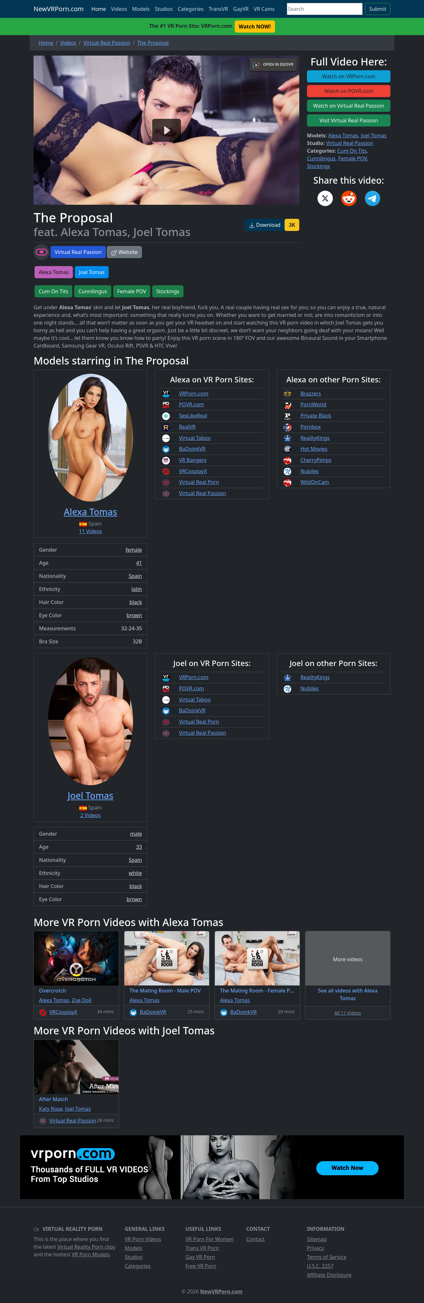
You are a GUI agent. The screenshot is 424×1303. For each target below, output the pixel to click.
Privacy (315, 1248)
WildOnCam (315, 482)
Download (264, 224)
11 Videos (90, 531)
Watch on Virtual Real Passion (348, 105)
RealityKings (315, 437)
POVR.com (191, 404)
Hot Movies (314, 448)
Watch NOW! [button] (255, 26)
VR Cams (264, 8)
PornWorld (313, 404)
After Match (53, 1099)
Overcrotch (52, 990)
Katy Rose (50, 1108)
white (135, 873)
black (136, 602)
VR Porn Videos (143, 1239)
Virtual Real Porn (199, 482)
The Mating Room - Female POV (258, 990)
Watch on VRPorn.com (348, 76)
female (133, 549)
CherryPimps (316, 460)
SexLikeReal (193, 415)
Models (141, 8)
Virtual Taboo (195, 437)
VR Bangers (193, 460)
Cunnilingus (321, 158)
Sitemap (317, 1239)
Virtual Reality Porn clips (86, 1246)
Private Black (316, 415)
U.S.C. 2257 (320, 1265)
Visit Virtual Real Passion (348, 120)
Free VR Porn (200, 1265)
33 (139, 846)
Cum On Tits (352, 150)
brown (134, 615)
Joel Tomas (373, 135)
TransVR (218, 8)
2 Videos (90, 815)
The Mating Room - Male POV (165, 990)
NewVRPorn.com (59, 8)
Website (124, 252)
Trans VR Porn (202, 1248)
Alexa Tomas (343, 135)
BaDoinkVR (192, 448)
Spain (135, 575)
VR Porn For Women (209, 1239)
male (136, 833)
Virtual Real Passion (78, 252)
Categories (191, 8)
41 (139, 562)
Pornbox (311, 426)
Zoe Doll (81, 1000)
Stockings (318, 166)
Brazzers (311, 393)
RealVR (187, 426)
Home (98, 8)
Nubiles (310, 471)
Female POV (352, 158)
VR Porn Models (91, 1254)
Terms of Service (326, 1257)
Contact (255, 1239)
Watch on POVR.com (348, 91)
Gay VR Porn (200, 1257)
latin (136, 589)
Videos (119, 8)
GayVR (240, 8)
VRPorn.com (193, 393)
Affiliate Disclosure (329, 1274)
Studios (164, 8)
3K (292, 224)
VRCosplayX (193, 471)
